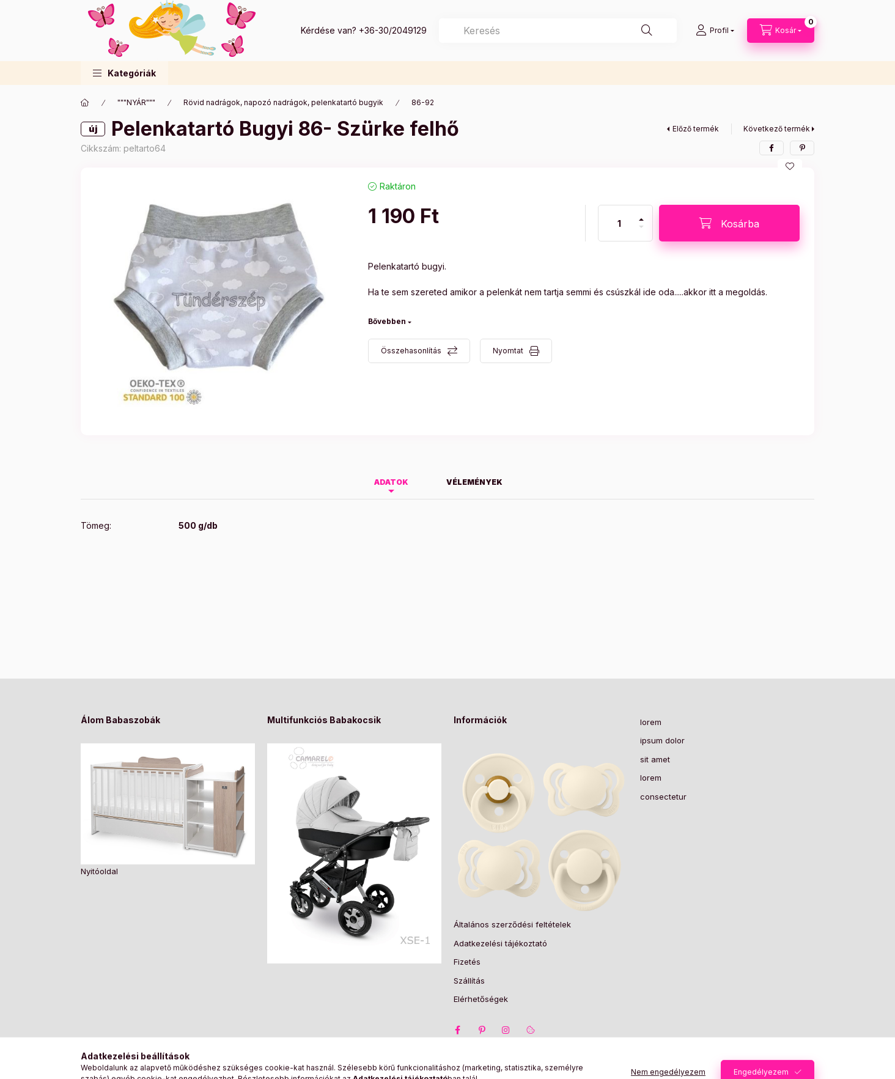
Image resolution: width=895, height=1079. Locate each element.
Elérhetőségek (481, 999)
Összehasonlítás (411, 350)
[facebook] (771, 148)
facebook (457, 1030)
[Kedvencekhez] (790, 166)
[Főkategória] (85, 102)
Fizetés (467, 962)
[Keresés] (647, 30)
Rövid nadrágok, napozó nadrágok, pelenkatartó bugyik (283, 102)
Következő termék (776, 128)
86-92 (422, 102)
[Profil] (715, 30)
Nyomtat (508, 350)
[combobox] (558, 30)
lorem (650, 722)
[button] (124, 73)
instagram (506, 1030)
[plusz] (641, 214)
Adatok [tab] (391, 482)
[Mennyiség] (619, 223)
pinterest (482, 1030)
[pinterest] (802, 148)
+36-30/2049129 (393, 30)
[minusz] (641, 232)
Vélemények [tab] (474, 482)
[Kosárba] (729, 223)
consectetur (663, 796)
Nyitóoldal (99, 871)
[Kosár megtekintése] (780, 30)
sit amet (655, 759)
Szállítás (469, 980)
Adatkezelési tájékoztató (500, 943)
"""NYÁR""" (136, 102)
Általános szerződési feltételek (512, 924)
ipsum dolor (662, 740)
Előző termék (695, 128)
